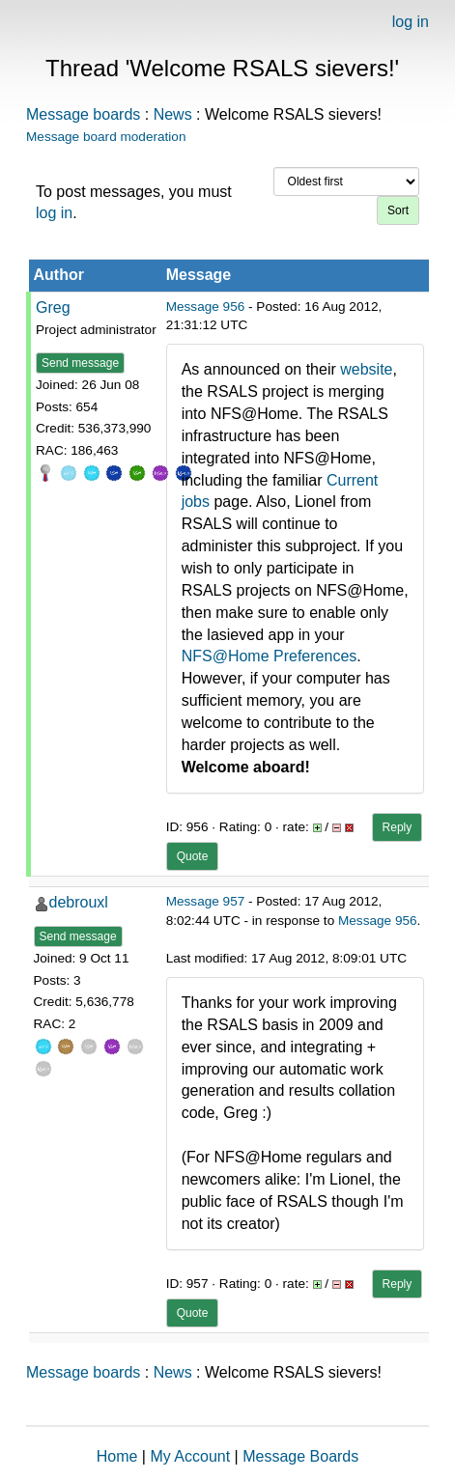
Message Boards (300, 1456)
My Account (190, 1456)
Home (117, 1456)
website (366, 369)
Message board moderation (106, 136)
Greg (53, 307)
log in (410, 22)
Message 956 (205, 306)
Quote (193, 856)
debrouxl (78, 902)
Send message (80, 363)
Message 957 (205, 901)
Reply (397, 827)
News (173, 114)
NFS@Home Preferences (269, 656)
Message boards (83, 114)
